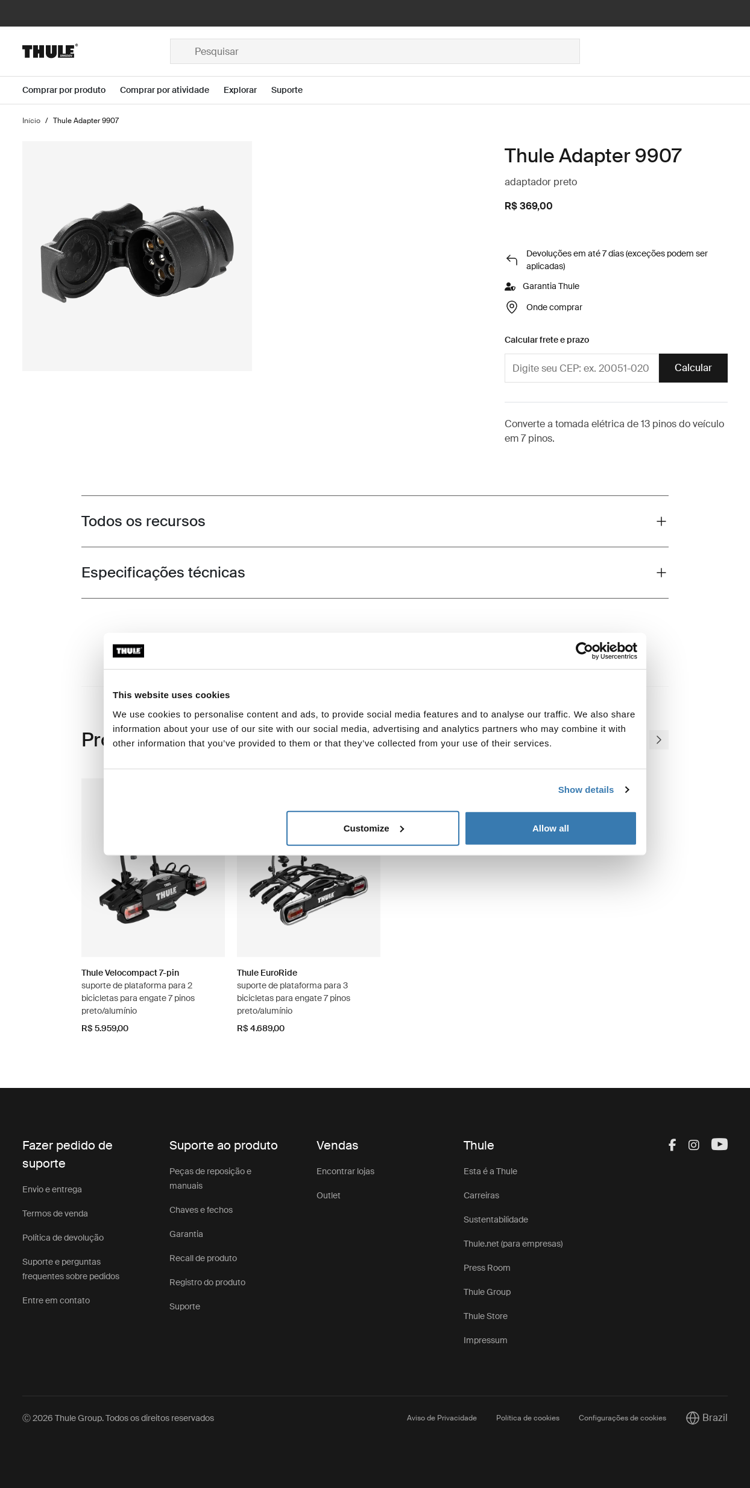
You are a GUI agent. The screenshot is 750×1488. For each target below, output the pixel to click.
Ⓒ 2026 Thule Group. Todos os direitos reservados (118, 1418)
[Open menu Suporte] (294, 90)
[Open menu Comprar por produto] (71, 90)
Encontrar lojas (345, 1171)
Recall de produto (203, 1258)
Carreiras (481, 1195)
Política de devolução (63, 1237)
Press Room (487, 1267)
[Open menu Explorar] (247, 90)
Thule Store (486, 1316)
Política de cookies (527, 1418)
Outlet (329, 1195)
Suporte (184, 1306)
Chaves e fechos (201, 1209)
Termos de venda (55, 1213)
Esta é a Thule (490, 1171)
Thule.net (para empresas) (513, 1243)
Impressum (486, 1340)
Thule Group (487, 1291)
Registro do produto (207, 1282)
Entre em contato (56, 1300)
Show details (586, 789)
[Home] (96, 51)
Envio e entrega (52, 1189)
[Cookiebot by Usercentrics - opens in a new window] (584, 651)
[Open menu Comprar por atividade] (172, 90)
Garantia (186, 1234)
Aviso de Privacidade (442, 1418)
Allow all (550, 827)
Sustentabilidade (496, 1219)
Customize (374, 827)
